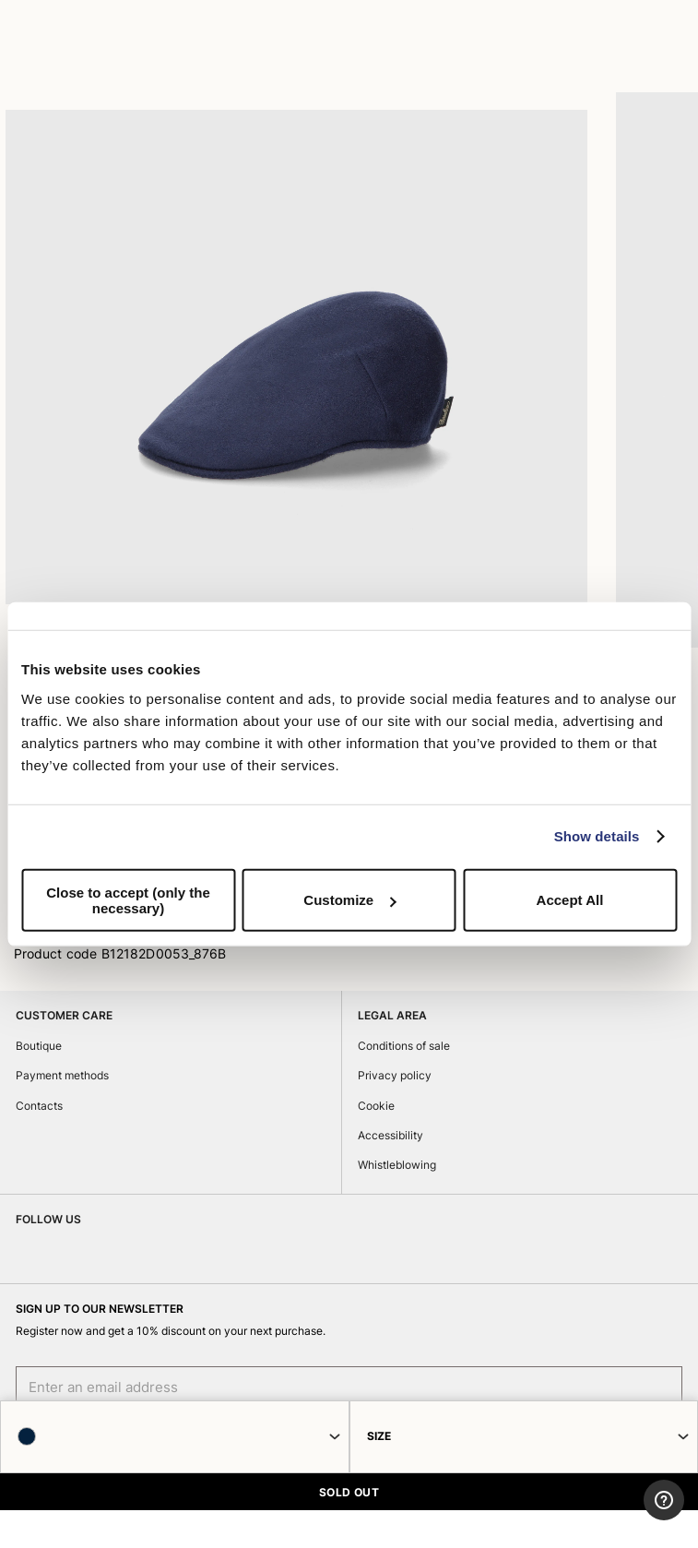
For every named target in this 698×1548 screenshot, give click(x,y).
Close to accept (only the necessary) (128, 899)
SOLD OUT (349, 1492)
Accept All (570, 900)
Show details (597, 836)
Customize (349, 900)
